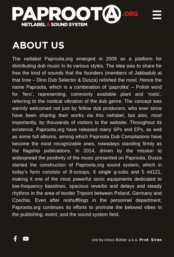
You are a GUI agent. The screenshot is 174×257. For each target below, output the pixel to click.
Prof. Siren (150, 240)
